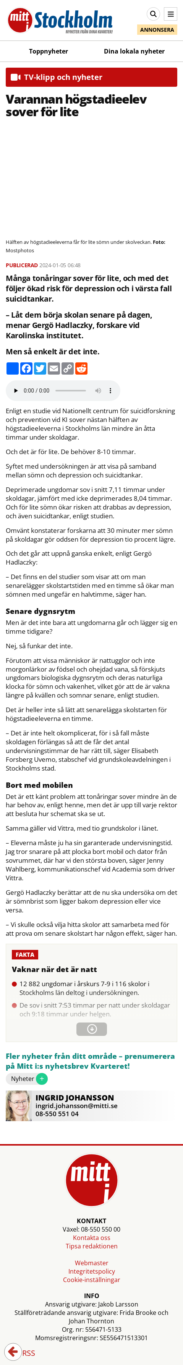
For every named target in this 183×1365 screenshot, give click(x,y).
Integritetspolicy (91, 1271)
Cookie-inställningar (91, 1280)
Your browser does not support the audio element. (63, 390)
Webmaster (92, 1263)
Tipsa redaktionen (92, 1246)
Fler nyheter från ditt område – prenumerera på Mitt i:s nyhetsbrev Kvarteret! (90, 1061)
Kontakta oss (91, 1238)
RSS (23, 1353)
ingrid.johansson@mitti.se (77, 1106)
